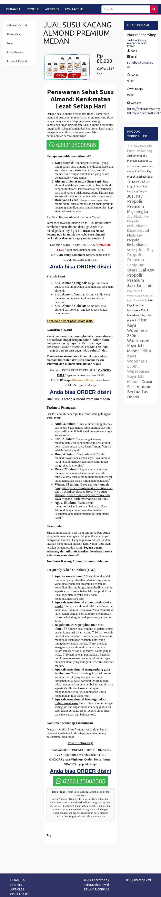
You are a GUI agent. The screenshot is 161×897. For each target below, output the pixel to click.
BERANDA (13, 9)
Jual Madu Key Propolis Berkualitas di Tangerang (140, 176)
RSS (128, 880)
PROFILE (33, 9)
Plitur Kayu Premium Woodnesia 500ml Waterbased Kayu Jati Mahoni (140, 310)
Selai (9, 43)
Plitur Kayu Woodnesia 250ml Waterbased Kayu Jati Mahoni (138, 335)
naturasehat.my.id (96, 884)
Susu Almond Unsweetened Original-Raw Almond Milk (140, 295)
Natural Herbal (16, 25)
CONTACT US (74, 9)
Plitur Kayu (13, 34)
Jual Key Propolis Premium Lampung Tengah (138, 186)
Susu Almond (15, 52)
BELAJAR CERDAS (96, 889)
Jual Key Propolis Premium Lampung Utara (140, 259)
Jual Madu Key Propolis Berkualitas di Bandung (140, 166)
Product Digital (16, 61)
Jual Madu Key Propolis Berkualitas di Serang (138, 240)
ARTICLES (52, 9)
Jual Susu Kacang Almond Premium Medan (137, 43)
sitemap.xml (142, 880)
